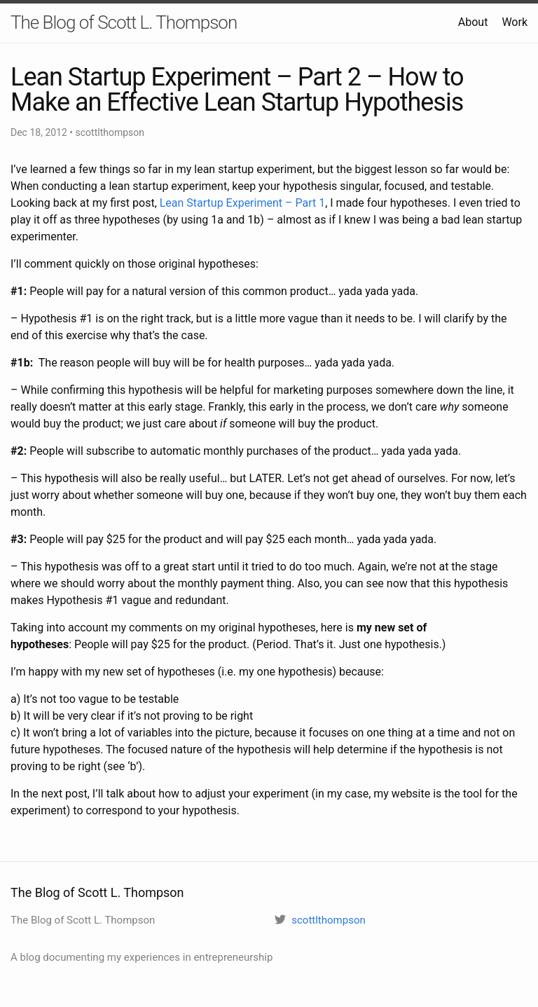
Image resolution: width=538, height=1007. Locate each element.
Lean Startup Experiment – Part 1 (242, 203)
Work (514, 22)
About (473, 22)
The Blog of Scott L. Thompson (124, 22)
